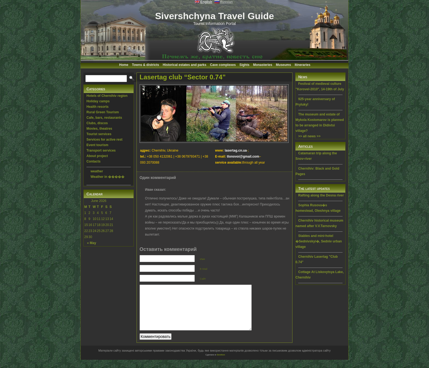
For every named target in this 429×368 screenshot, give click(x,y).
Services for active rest (104, 139)
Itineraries (302, 65)
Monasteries (262, 65)
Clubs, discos (97, 123)
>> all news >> (309, 136)
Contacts (93, 161)
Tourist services (98, 134)
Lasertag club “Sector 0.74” (183, 77)
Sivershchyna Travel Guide (214, 16)
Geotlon (221, 363)
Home (123, 65)
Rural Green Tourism (102, 112)
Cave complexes (223, 65)
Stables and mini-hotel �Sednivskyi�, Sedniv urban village (318, 241)
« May (91, 243)
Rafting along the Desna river (321, 195)
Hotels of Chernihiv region (106, 96)
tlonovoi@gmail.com (243, 156)
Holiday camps (98, 101)
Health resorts (97, 107)
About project (97, 156)
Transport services (101, 150)
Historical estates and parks (184, 65)
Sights (244, 65)
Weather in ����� (107, 177)
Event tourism (97, 145)
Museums (283, 65)
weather (97, 171)
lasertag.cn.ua (236, 150)
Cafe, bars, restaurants (104, 118)
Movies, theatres (99, 129)
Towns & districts (145, 65)
